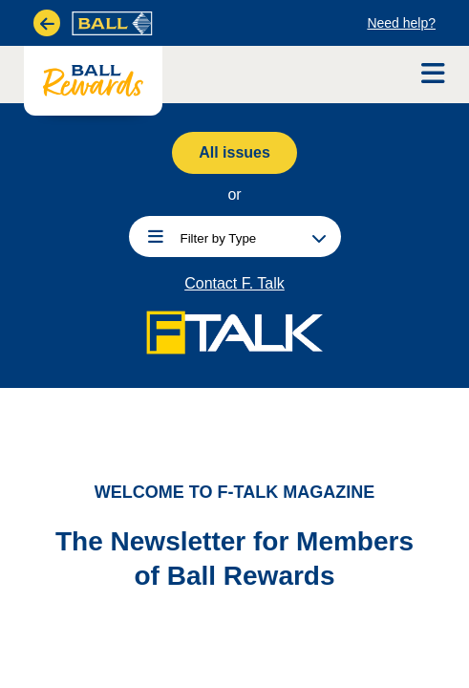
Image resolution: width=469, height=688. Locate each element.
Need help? (401, 23)
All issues (234, 152)
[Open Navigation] (433, 74)
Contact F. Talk (234, 283)
